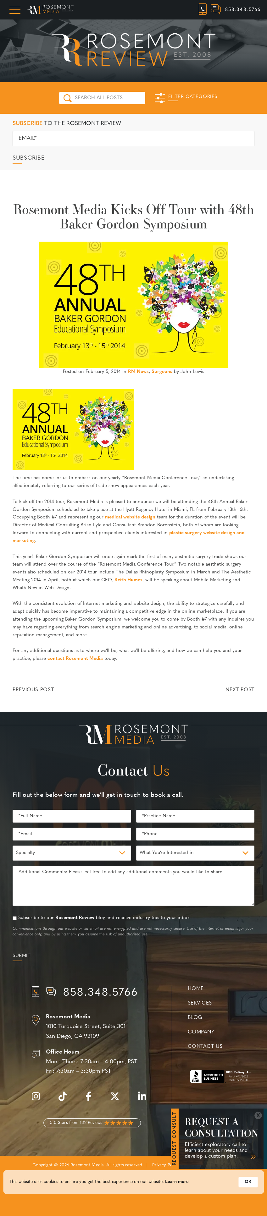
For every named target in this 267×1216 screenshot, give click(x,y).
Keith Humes (128, 580)
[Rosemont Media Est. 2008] (133, 736)
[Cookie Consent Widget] (133, 1184)
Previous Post (33, 690)
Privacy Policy (165, 1165)
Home (196, 988)
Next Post (239, 690)
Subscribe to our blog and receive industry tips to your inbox (104, 918)
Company (201, 1032)
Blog (195, 1017)
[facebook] (92, 1100)
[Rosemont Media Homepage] (50, 9)
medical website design (130, 517)
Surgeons (162, 372)
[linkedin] (145, 1100)
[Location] (92, 1026)
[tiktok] (65, 1100)
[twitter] (118, 1100)
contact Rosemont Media (75, 658)
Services (200, 1003)
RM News (138, 372)
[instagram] (39, 1100)
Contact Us (205, 1046)
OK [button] (248, 1183)
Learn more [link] (177, 1183)
